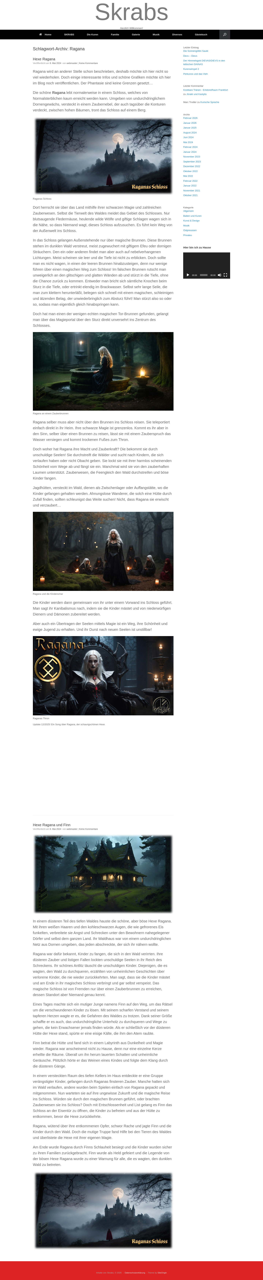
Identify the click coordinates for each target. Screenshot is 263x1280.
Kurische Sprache (209, 102)
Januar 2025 (189, 127)
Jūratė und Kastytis (196, 94)
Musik (156, 34)
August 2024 (190, 132)
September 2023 (192, 161)
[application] (206, 265)
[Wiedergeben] (188, 275)
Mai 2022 (188, 176)
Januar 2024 (189, 152)
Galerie (136, 34)
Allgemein (188, 211)
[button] (224, 34)
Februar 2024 (190, 147)
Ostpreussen (190, 230)
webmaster (72, 63)
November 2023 (191, 156)
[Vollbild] (225, 275)
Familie (115, 34)
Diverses (177, 34)
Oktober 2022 (190, 171)
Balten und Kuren (192, 216)
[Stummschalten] (219, 275)
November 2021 (191, 190)
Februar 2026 (190, 118)
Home (45, 34)
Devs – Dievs (190, 55)
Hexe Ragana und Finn (51, 825)
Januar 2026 (189, 123)
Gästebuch (201, 34)
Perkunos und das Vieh (195, 74)
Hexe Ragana (44, 59)
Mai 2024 (188, 142)
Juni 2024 (188, 137)
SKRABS (69, 34)
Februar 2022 (190, 181)
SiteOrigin (162, 1273)
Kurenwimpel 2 (191, 69)
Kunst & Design (191, 220)
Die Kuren (92, 34)
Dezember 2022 (191, 166)
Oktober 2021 (190, 195)
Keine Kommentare (88, 63)
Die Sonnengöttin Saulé (195, 51)
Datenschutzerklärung (135, 1273)
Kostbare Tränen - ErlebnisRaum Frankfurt (205, 90)
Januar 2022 (189, 185)
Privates (187, 235)
